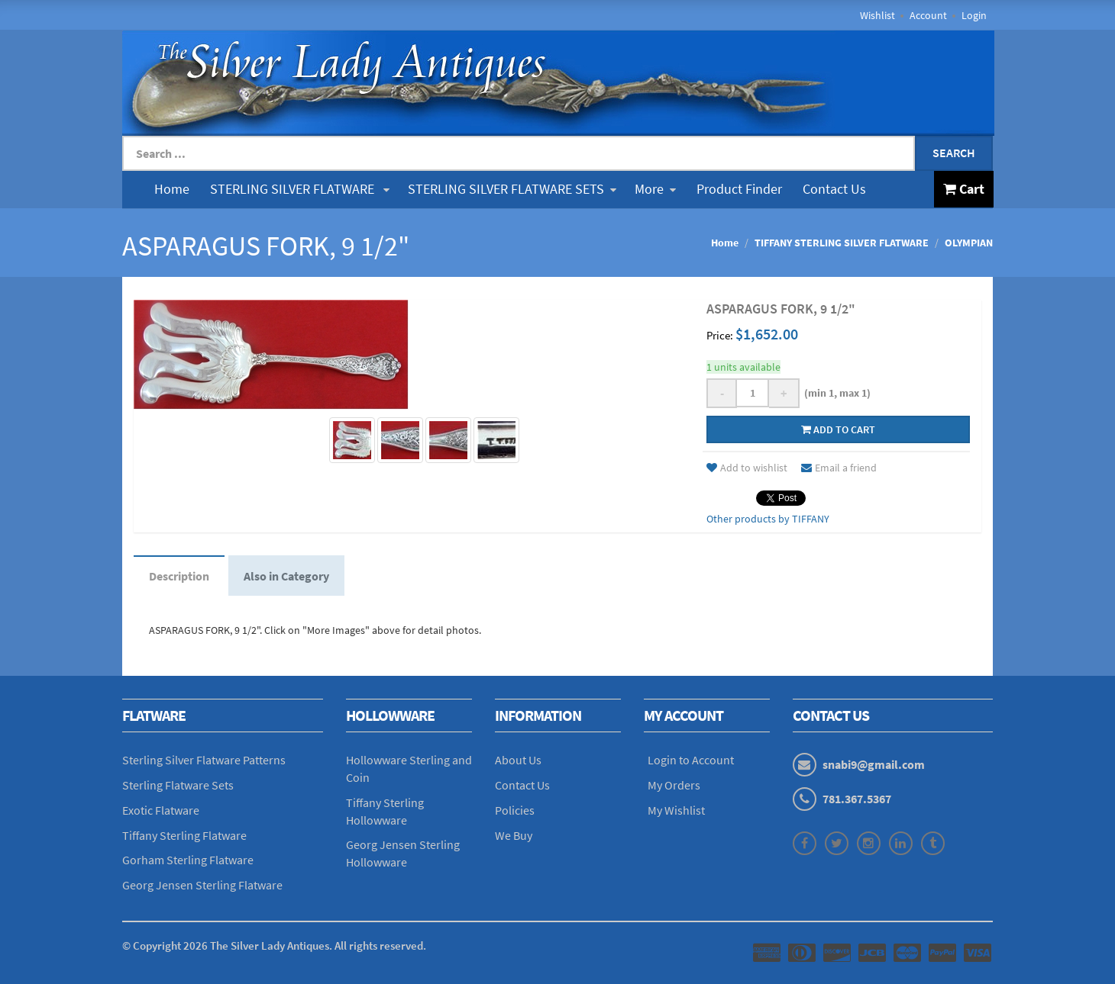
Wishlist (877, 15)
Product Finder (739, 189)
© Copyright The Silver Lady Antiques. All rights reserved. (274, 945)
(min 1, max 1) (835, 393)
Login (974, 15)
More (655, 189)
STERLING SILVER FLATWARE (299, 189)
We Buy (513, 835)
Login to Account (691, 759)
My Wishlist (676, 810)
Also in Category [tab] (286, 576)
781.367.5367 (857, 798)
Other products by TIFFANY (767, 519)
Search (953, 152)
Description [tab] (179, 576)
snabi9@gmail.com (874, 764)
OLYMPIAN (969, 242)
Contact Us (834, 189)
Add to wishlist (746, 467)
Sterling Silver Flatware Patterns (204, 759)
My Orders (674, 785)
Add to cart (838, 429)
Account (928, 15)
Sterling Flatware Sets (178, 785)
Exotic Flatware (160, 810)
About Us (518, 759)
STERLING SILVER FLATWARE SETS (512, 189)
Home (171, 189)
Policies (515, 810)
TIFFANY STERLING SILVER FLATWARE (842, 242)
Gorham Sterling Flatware (188, 859)
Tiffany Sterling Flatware (184, 835)
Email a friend (839, 467)
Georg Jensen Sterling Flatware (202, 884)
